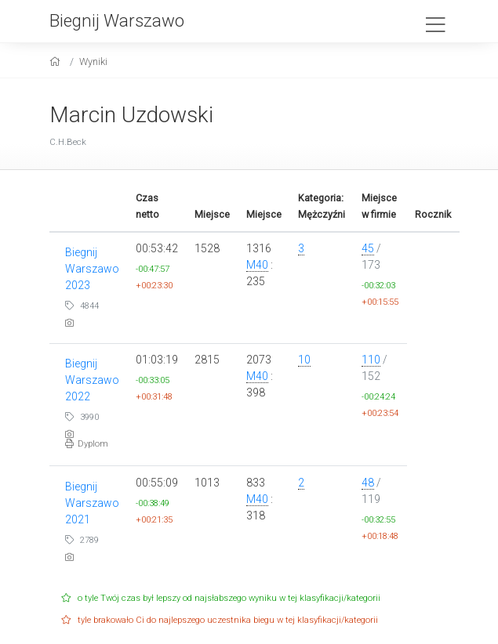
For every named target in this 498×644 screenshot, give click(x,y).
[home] (56, 61)
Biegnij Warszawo (116, 20)
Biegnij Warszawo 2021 (92, 503)
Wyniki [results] (93, 61)
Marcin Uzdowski (131, 115)
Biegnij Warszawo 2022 (92, 380)
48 (368, 482)
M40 (257, 265)
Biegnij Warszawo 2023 (92, 268)
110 (371, 359)
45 (368, 248)
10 (304, 359)
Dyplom (86, 444)
